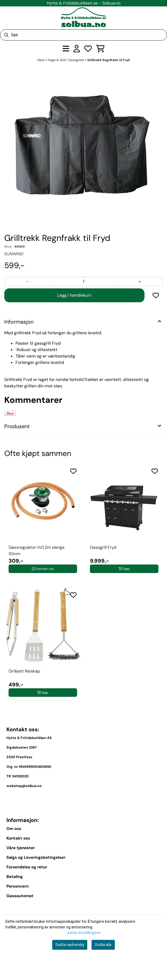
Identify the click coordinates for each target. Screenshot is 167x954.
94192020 (20, 776)
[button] (156, 295)
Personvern (17, 886)
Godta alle (103, 945)
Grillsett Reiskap (24, 671)
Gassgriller (77, 60)
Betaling (14, 876)
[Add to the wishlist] (73, 471)
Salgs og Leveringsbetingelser (35, 857)
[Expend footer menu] (158, 908)
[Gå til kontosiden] (76, 48)
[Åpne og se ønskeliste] (88, 48)
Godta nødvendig (69, 945)
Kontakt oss (18, 838)
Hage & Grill (57, 60)
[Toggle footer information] (158, 798)
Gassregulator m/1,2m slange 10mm (36, 550)
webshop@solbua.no (24, 786)
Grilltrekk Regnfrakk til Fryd (108, 60)
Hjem (41, 60)
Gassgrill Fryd (103, 547)
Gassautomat (19, 896)
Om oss (13, 828)
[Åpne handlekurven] (100, 48)
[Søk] (83, 35)
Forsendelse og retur (26, 867)
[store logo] (83, 17)
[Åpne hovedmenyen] (65, 48)
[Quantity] (83, 281)
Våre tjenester (20, 847)
